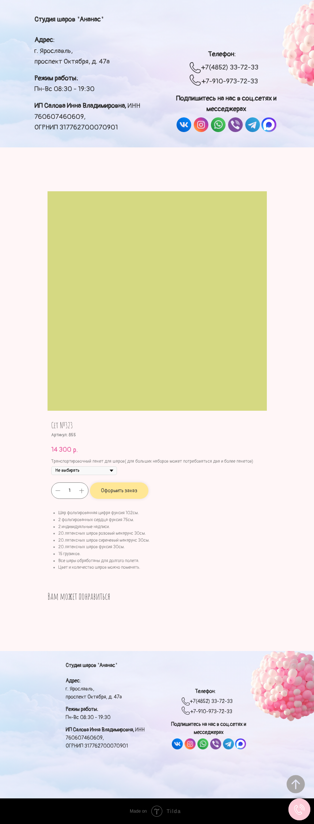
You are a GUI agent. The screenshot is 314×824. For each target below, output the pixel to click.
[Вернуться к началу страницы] (296, 784)
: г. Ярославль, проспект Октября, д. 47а (72, 50)
